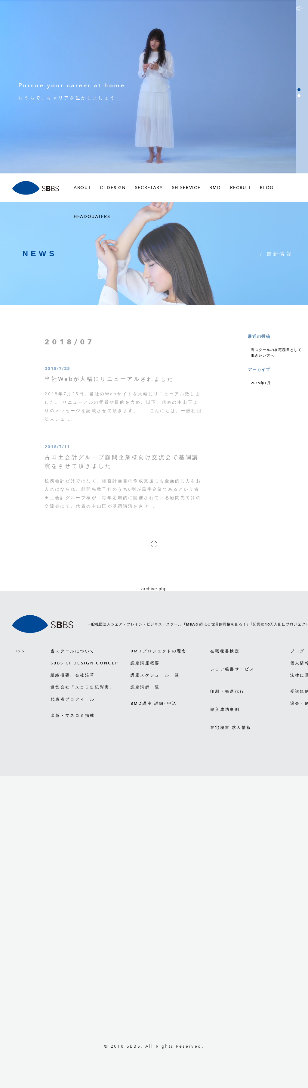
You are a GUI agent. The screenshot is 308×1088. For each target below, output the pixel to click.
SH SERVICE (186, 187)
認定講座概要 (145, 663)
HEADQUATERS (92, 216)
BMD (215, 187)
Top (20, 651)
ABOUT (82, 187)
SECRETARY (149, 187)
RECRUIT (240, 187)
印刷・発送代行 (227, 691)
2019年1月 (261, 383)
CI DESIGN (113, 187)
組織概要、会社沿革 (73, 675)
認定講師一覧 (145, 687)
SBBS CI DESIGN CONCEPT (86, 663)
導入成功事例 (225, 709)
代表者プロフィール (73, 699)
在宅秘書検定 (225, 651)
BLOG (267, 187)
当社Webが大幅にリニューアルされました (109, 382)
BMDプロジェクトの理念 (159, 651)
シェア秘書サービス (232, 669)
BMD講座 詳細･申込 (154, 703)
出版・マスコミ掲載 (73, 715)
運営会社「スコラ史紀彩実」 (83, 687)
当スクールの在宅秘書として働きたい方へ (276, 353)
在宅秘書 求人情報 (230, 727)
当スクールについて (73, 651)
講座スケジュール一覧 (155, 675)
